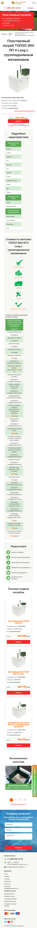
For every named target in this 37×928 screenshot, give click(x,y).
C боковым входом (10, 899)
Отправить (18, 847)
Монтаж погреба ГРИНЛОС (18, 786)
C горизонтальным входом (10, 905)
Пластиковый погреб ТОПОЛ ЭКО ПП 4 (18, 622)
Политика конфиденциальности (11, 887)
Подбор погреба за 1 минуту (35, 781)
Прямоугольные (9, 896)
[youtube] (8, 922)
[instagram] (12, 922)
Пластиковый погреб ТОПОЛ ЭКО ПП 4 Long (18, 673)
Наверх (34, 3)
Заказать (18, 121)
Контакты (30, 8)
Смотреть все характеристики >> (25, 111)
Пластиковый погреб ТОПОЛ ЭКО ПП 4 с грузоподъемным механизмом (18, 724)
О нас (6, 874)
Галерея (6, 876)
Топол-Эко (11, 34)
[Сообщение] (18, 836)
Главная (4, 34)
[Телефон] (18, 830)
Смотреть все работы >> (18, 804)
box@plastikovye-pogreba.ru (16, 867)
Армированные (9, 894)
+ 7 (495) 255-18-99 (12, 8)
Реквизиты (7, 881)
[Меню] (2, 3)
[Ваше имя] (18, 824)
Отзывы (6, 879)
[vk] (5, 922)
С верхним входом (10, 901)
